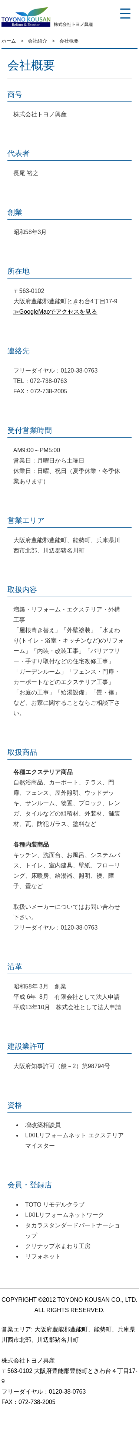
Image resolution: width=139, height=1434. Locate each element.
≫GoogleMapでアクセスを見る (55, 312)
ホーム (8, 41)
